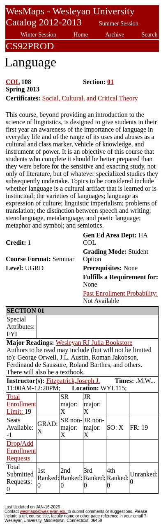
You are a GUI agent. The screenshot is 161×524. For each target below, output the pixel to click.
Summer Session (118, 23)
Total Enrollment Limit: (21, 404)
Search (150, 34)
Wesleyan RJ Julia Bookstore (94, 342)
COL (13, 81)
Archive (114, 34)
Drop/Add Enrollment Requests (21, 451)
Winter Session (38, 34)
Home (81, 34)
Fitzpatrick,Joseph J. (73, 380)
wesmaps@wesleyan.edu (43, 511)
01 (110, 81)
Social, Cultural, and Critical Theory (90, 98)
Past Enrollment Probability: (120, 293)
